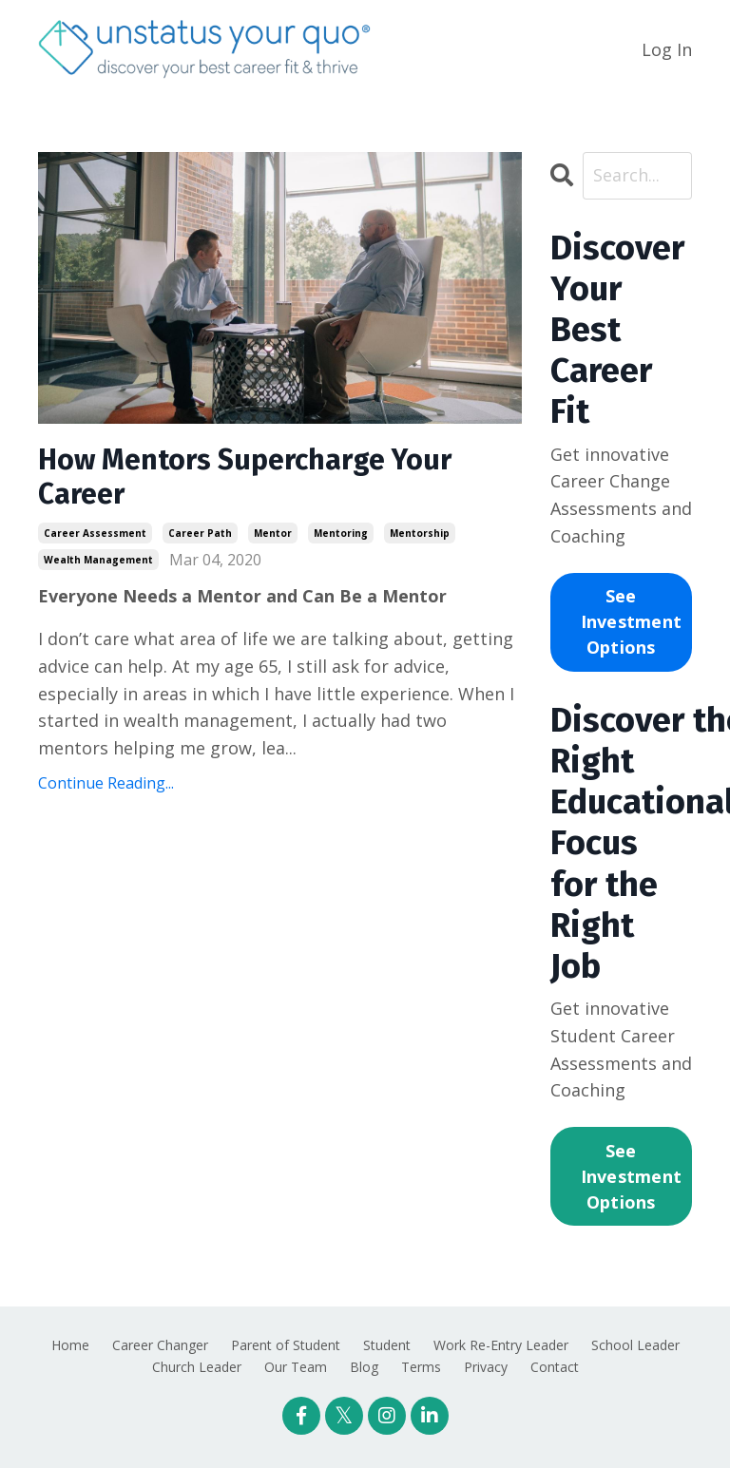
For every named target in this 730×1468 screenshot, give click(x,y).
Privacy (486, 1367)
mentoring (341, 533)
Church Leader (196, 1367)
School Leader (635, 1345)
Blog (364, 1367)
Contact (554, 1367)
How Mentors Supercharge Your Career (244, 477)
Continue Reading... (106, 782)
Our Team (295, 1367)
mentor (273, 533)
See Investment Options (631, 621)
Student (387, 1345)
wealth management (98, 559)
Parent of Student (285, 1345)
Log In (667, 49)
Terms (421, 1367)
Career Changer (160, 1345)
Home (70, 1345)
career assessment (95, 533)
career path (200, 533)
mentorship (420, 533)
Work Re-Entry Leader (500, 1345)
